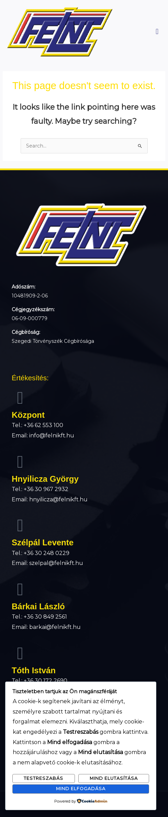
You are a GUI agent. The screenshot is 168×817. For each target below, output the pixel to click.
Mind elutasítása (114, 778)
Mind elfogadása (80, 788)
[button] (157, 31)
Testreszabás (43, 778)
